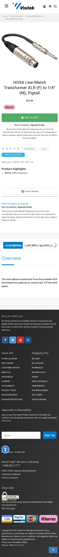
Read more (6, 421)
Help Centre (8, 363)
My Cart (36, 359)
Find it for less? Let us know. (15, 203)
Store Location (9, 359)
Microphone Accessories (34, 16)
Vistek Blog (7, 377)
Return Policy (39, 372)
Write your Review (13, 155)
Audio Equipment (16, 16)
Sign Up (50, 435)
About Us (6, 372)
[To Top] (53, 550)
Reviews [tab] (31, 245)
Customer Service (11, 368)
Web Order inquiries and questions (19, 470)
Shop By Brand (39, 399)
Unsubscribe (20, 452)
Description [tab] (13, 245)
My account (38, 363)
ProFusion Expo (9, 395)
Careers (6, 381)
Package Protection (12, 399)
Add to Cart (30, 117)
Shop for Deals (39, 381)
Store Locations (10, 477)
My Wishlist (37, 368)
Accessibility (8, 386)
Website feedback (11, 474)
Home (5, 16)
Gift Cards (37, 395)
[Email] (21, 435)
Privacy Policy (9, 390)
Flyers (35, 377)
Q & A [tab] (47, 245)
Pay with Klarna (40, 390)
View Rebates (38, 386)
